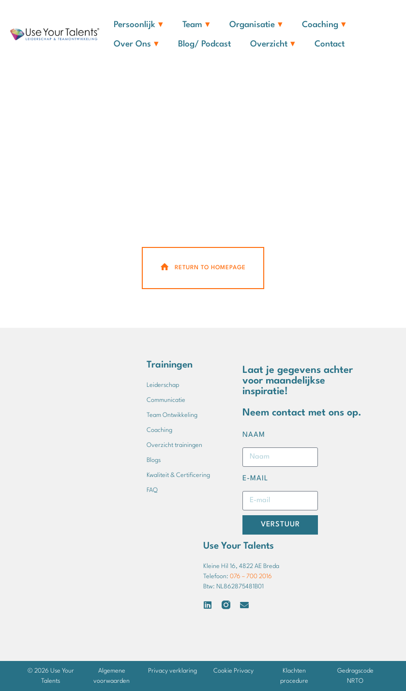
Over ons (136, 44)
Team (196, 25)
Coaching (324, 25)
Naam (253, 435)
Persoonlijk (138, 25)
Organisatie (256, 25)
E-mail (255, 478)
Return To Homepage (202, 267)
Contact (330, 44)
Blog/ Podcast (204, 44)
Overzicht (272, 44)
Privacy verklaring (172, 671)
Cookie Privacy (233, 671)
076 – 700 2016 (251, 576)
